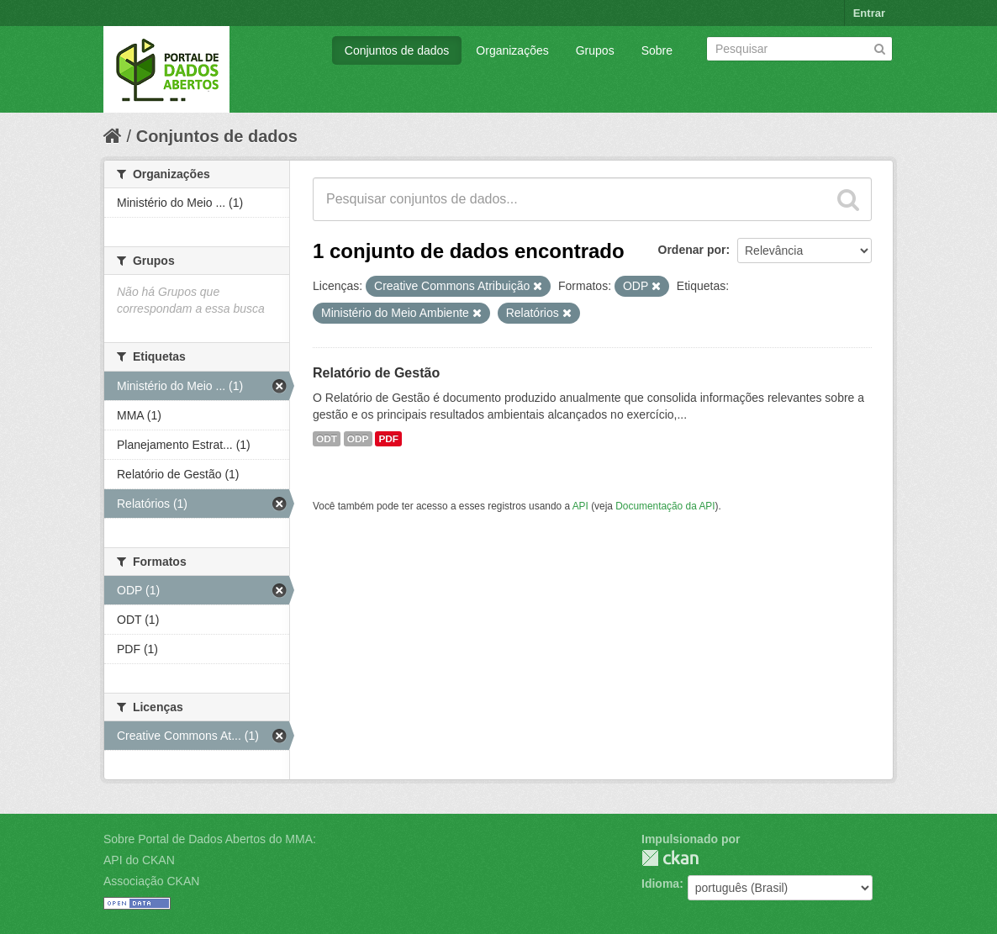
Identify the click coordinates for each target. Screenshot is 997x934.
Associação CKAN (151, 881)
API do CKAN (139, 860)
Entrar (869, 13)
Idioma (660, 883)
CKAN (670, 858)
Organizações (512, 50)
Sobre (657, 50)
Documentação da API (665, 506)
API (580, 506)
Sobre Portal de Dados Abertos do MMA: (209, 839)
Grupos (595, 50)
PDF (388, 439)
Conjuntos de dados (397, 50)
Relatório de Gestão (376, 373)
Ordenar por (692, 249)
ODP (358, 439)
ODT (326, 439)
